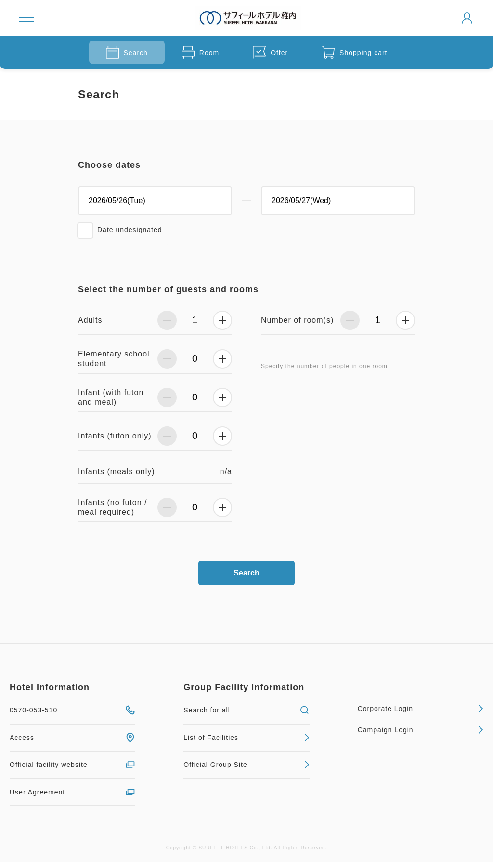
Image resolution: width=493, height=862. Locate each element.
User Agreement (72, 792)
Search (127, 52)
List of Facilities (246, 737)
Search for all (246, 710)
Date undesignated (129, 229)
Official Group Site (246, 764)
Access (72, 737)
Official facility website (72, 764)
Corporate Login (420, 708)
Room (200, 52)
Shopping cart (354, 52)
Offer (270, 52)
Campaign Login (420, 730)
